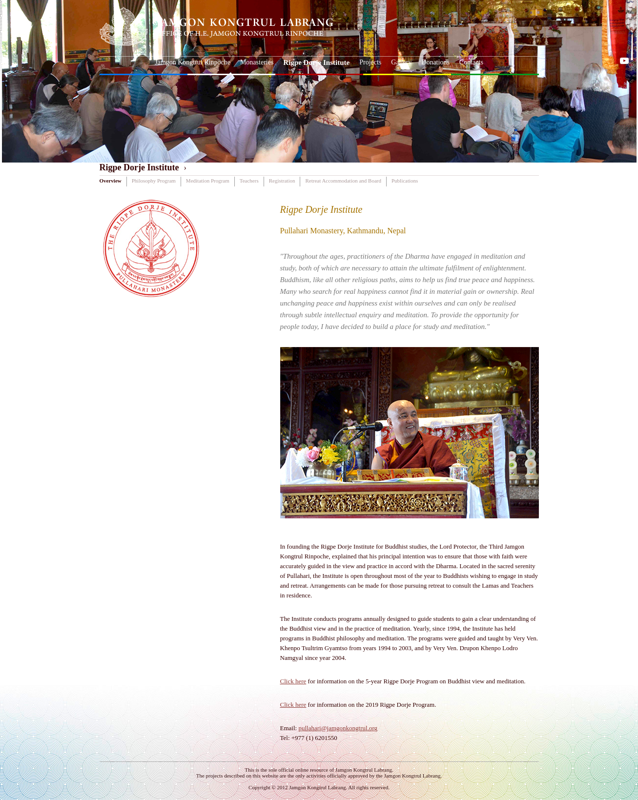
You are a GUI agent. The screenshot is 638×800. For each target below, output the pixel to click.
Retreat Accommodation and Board (343, 181)
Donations (435, 62)
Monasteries (256, 62)
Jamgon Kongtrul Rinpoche (192, 62)
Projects (370, 62)
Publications (404, 181)
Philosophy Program (154, 181)
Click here (293, 681)
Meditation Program (207, 181)
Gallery (401, 62)
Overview (111, 181)
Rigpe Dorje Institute (316, 62)
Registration (282, 181)
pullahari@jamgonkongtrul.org (337, 728)
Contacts (471, 62)
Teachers (249, 181)
